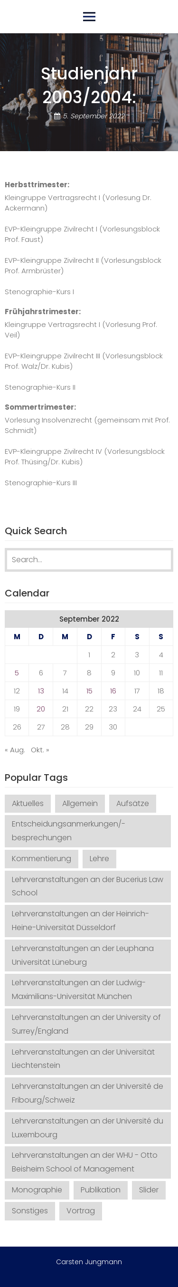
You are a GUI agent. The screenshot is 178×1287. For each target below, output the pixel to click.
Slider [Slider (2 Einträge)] (149, 1189)
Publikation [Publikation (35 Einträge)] (101, 1189)
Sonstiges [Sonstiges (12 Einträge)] (30, 1210)
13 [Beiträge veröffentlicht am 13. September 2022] (41, 691)
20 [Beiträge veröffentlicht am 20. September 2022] (41, 709)
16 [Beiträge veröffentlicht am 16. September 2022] (113, 691)
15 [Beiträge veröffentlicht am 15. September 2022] (89, 691)
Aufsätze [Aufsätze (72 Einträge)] (132, 803)
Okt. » (40, 750)
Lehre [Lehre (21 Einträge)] (99, 858)
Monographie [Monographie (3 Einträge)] (37, 1189)
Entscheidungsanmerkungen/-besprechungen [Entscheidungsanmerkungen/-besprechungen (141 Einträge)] (68, 830)
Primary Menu (89, 16)
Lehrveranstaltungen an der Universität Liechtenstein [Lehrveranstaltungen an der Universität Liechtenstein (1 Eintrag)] (83, 1059)
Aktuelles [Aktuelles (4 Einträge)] (28, 803)
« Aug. (15, 750)
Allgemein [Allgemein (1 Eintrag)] (80, 803)
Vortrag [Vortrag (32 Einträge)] (80, 1210)
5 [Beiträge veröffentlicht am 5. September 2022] (17, 673)
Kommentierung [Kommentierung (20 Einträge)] (41, 858)
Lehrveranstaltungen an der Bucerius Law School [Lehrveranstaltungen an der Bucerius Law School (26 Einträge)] (87, 886)
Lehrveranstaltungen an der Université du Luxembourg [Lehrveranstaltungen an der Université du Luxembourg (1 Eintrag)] (87, 1127)
